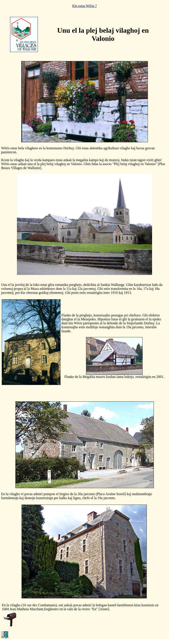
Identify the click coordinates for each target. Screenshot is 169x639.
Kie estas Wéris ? (84, 6)
